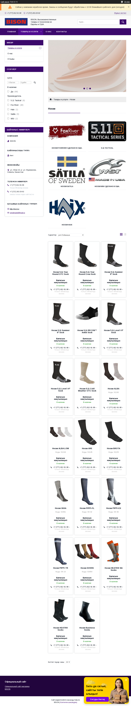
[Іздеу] (123, 21)
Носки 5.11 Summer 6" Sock (60, 331)
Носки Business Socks (87, 629)
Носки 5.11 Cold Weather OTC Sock (87, 390)
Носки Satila (67, 186)
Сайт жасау (5, 2)
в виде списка (125, 235)
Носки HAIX (67, 225)
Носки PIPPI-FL (87, 508)
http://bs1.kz (14, 209)
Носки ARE (87, 448)
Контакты (61, 32)
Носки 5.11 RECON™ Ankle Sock (87, 331)
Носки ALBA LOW (60, 448)
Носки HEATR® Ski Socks (114, 569)
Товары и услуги (29, 32)
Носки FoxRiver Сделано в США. (67, 148)
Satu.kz (77, 700)
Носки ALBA (113, 389)
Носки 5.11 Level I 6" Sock (60, 390)
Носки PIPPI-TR (60, 568)
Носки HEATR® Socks (60, 629)
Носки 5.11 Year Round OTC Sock (60, 273)
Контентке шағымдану (68, 702)
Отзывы (10, 59)
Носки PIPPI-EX (113, 508)
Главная (11, 32)
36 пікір (127, 2)
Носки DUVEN (87, 568)
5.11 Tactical (107, 148)
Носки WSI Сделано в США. (107, 186)
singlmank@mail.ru (17, 213)
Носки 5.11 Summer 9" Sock (114, 273)
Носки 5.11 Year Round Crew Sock (87, 273)
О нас (48, 32)
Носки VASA (60, 508)
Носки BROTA (113, 448)
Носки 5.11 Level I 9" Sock (113, 331)
